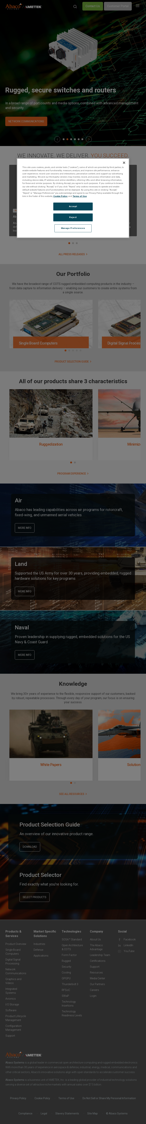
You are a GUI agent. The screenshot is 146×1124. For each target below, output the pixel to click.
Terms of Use (80, 196)
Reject (73, 217)
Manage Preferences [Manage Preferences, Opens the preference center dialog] (73, 228)
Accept (73, 206)
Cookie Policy (60, 196)
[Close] (124, 163)
